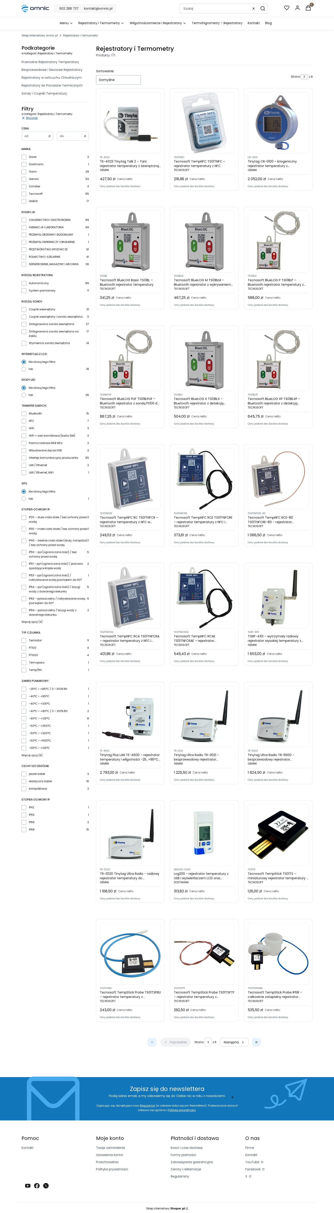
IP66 (31, 822)
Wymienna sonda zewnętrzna (49, 343)
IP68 (31, 829)
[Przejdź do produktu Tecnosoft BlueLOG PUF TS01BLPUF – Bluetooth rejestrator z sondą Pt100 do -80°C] (130, 360)
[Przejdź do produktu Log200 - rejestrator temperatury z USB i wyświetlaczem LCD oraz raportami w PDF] (204, 835)
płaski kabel (37, 774)
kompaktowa (38, 788)
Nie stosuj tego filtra (42, 362)
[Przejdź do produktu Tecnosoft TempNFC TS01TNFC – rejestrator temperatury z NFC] (204, 123)
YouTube (252, 1162)
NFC (31, 421)
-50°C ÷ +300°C (40, 733)
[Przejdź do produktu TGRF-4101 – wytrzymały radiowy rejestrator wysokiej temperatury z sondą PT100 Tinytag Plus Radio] (278, 597)
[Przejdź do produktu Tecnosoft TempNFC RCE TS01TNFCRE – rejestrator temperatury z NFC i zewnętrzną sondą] (204, 479)
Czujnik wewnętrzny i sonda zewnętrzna (56, 317)
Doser (33, 157)
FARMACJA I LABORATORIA (46, 227)
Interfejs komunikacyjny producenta (53, 458)
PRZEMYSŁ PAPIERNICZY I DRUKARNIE (52, 242)
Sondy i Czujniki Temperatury (44, 93)
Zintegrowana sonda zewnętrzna (51, 324)
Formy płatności (183, 1155)
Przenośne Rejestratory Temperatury (50, 62)
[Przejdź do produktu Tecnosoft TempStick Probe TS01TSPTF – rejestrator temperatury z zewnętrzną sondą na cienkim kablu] (204, 954)
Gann (33, 171)
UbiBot (33, 201)
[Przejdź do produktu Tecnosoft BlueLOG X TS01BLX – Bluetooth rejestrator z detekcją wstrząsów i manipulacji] (204, 360)
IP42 (31, 807)
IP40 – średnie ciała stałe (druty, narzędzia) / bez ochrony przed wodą (58, 543)
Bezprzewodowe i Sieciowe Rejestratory (52, 70)
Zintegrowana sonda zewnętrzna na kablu (54, 334)
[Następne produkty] (234, 1042)
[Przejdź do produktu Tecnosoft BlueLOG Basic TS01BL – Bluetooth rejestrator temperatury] (130, 241)
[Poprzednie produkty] (175, 1042)
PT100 (32, 648)
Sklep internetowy (165, 1208)
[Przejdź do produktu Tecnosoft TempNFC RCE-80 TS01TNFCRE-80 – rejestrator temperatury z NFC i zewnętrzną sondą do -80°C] (278, 479)
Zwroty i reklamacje (186, 1169)
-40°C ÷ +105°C (39, 704)
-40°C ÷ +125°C (39, 718)
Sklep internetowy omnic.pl (40, 35)
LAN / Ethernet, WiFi (41, 472)
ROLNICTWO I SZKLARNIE (44, 257)
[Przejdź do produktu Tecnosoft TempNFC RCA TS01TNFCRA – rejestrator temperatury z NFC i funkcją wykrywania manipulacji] (130, 597)
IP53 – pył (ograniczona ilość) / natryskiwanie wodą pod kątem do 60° (55, 577)
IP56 (31, 815)
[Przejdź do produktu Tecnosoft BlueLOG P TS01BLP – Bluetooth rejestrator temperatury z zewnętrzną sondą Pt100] (278, 241)
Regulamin (147, 1105)
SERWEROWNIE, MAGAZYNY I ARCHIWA (54, 264)
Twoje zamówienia (110, 1147)
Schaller (34, 186)
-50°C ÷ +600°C (40, 740)
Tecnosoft (36, 194)
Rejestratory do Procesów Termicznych (52, 85)
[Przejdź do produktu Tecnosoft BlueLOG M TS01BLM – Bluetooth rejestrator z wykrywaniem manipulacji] (204, 241)
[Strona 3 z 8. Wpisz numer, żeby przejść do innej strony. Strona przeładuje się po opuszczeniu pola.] (304, 76)
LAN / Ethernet (38, 465)
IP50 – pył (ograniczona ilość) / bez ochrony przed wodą (53, 554)
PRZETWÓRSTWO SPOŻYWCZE (48, 249)
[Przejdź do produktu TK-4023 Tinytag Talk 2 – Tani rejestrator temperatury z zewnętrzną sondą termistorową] (130, 123)
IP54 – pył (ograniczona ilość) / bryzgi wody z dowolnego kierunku (54, 589)
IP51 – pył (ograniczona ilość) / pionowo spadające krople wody (56, 566)
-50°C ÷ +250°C (40, 726)
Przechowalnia (107, 1162)
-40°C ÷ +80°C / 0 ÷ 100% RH (48, 711)
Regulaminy (180, 1176)
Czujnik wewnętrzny (42, 309)
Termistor (35, 640)
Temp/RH (35, 670)
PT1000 (33, 655)
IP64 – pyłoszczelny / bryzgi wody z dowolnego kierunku (52, 612)
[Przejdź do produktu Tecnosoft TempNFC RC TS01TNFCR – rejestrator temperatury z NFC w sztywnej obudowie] (130, 479)
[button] (263, 8)
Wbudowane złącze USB (45, 450)
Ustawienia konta (109, 1155)
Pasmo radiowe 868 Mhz (45, 443)
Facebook (253, 1169)
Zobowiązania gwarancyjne (192, 1162)
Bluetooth (35, 413)
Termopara (36, 662)
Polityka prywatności (112, 1169)
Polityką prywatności (182, 1110)
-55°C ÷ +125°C (39, 748)
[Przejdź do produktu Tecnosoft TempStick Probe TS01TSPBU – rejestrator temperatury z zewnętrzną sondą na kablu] (130, 954)
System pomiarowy (42, 290)
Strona (295, 76)
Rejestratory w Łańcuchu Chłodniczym (52, 77)
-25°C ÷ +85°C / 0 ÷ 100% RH (48, 689)
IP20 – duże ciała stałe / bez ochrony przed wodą (58, 519)
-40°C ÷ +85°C (39, 696)
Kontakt (28, 1147)
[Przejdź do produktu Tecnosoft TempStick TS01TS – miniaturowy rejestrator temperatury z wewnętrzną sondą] (278, 835)
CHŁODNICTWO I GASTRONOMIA (50, 220)
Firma (249, 1147)
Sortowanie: (105, 71)
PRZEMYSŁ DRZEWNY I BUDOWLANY (51, 235)
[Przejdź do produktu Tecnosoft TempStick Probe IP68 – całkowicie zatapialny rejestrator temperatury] (278, 954)
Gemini (34, 179)
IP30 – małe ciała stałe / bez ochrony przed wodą (58, 531)
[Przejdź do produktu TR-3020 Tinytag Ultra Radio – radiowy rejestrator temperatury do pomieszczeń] (130, 835)
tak (31, 369)
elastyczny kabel (40, 781)
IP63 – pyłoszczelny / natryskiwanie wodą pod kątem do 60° (57, 601)
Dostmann (36, 164)
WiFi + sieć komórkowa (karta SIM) (52, 435)
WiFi (31, 428)
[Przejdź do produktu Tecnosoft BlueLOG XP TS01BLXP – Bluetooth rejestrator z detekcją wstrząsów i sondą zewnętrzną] (278, 360)
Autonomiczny (39, 283)
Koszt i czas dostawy (187, 1147)
